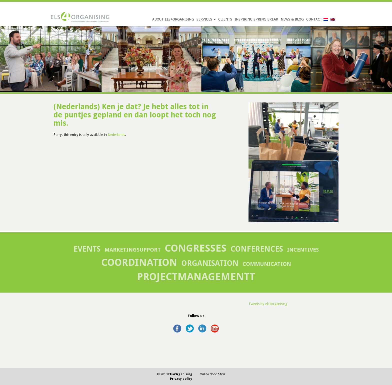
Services (206, 19)
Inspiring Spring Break (256, 19)
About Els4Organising (173, 19)
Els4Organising (180, 374)
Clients (225, 19)
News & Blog (292, 19)
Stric (222, 374)
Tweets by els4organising (267, 304)
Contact (314, 19)
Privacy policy (181, 379)
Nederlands (116, 135)
